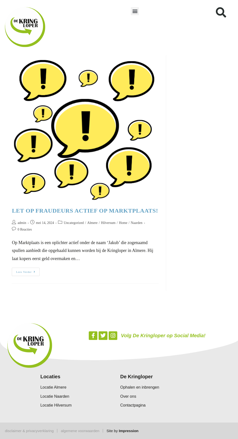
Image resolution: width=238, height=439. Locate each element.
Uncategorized (74, 223)
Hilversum (108, 223)
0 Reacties (24, 229)
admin (21, 223)
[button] (135, 11)
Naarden (136, 223)
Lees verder (28, 270)
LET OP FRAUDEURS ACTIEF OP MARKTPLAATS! (85, 210)
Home (123, 223)
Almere (92, 223)
